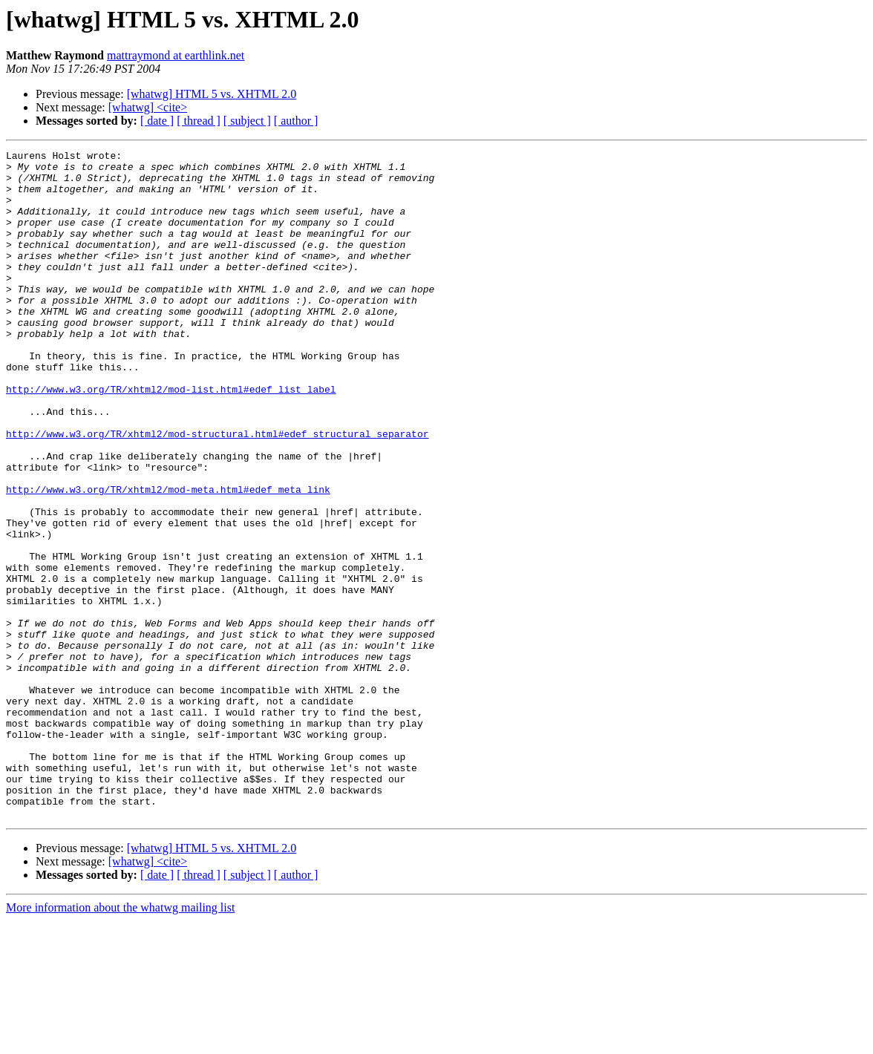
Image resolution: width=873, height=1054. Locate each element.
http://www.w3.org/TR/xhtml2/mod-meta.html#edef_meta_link (168, 558)
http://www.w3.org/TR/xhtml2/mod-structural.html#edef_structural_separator (217, 491)
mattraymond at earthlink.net (175, 55)
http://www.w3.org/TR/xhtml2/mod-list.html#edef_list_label (171, 438)
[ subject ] (247, 120)
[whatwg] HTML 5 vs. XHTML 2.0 (212, 94)
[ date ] (157, 120)
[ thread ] (198, 120)
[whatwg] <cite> (147, 107)
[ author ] (296, 120)
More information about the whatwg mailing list (120, 1041)
